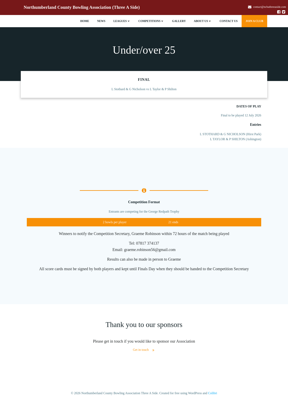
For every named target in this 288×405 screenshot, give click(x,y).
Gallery (179, 21)
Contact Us (229, 21)
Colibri (212, 393)
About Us (203, 21)
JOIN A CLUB (254, 21)
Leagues (121, 21)
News (101, 21)
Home (84, 21)
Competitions (151, 21)
